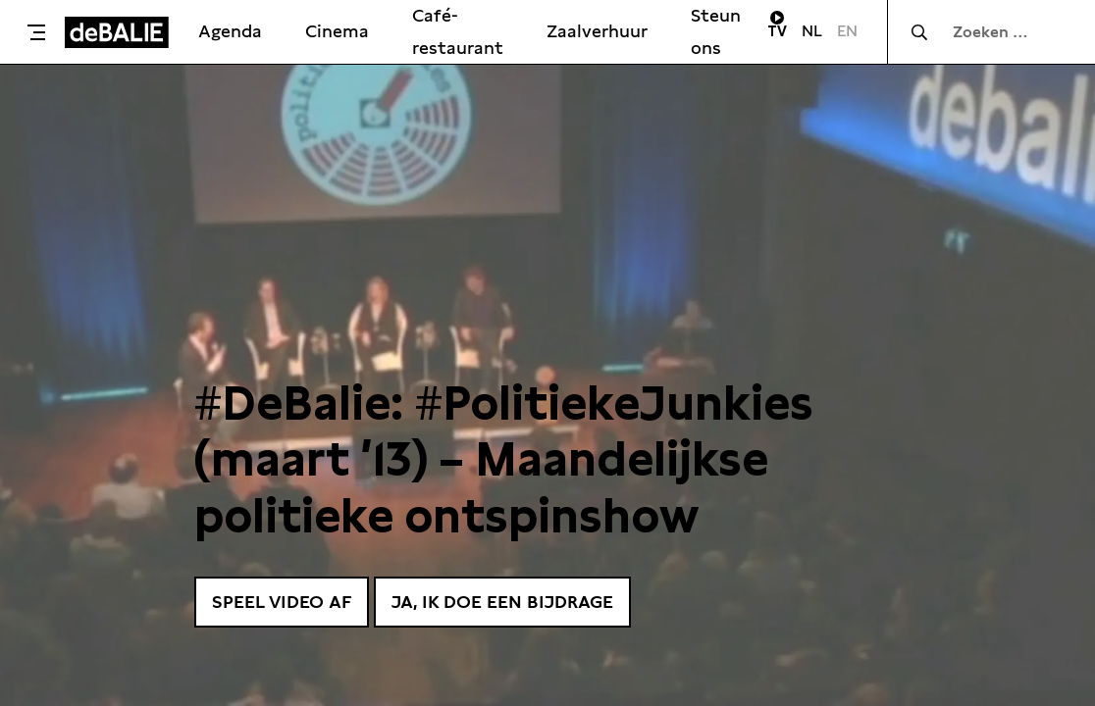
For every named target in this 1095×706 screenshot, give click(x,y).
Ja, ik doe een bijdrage (502, 601)
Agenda (230, 31)
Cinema (337, 31)
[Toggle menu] (37, 32)
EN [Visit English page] (847, 31)
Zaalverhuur (597, 31)
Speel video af (281, 601)
